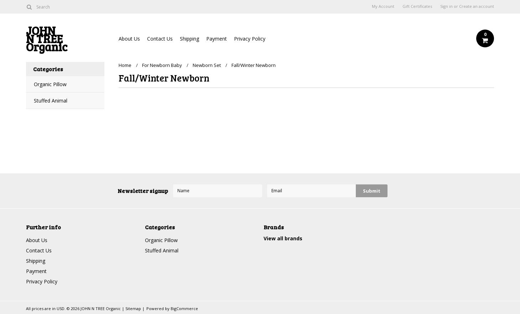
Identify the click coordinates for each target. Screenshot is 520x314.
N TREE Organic (65, 40)
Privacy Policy (249, 38)
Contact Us (160, 38)
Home (125, 65)
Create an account (476, 6)
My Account (383, 6)
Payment (216, 38)
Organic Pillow (50, 84)
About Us (129, 38)
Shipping (189, 38)
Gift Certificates (417, 6)
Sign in (446, 6)
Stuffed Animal (50, 100)
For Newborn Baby (162, 65)
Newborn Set (207, 65)
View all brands (283, 238)
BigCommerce (184, 308)
